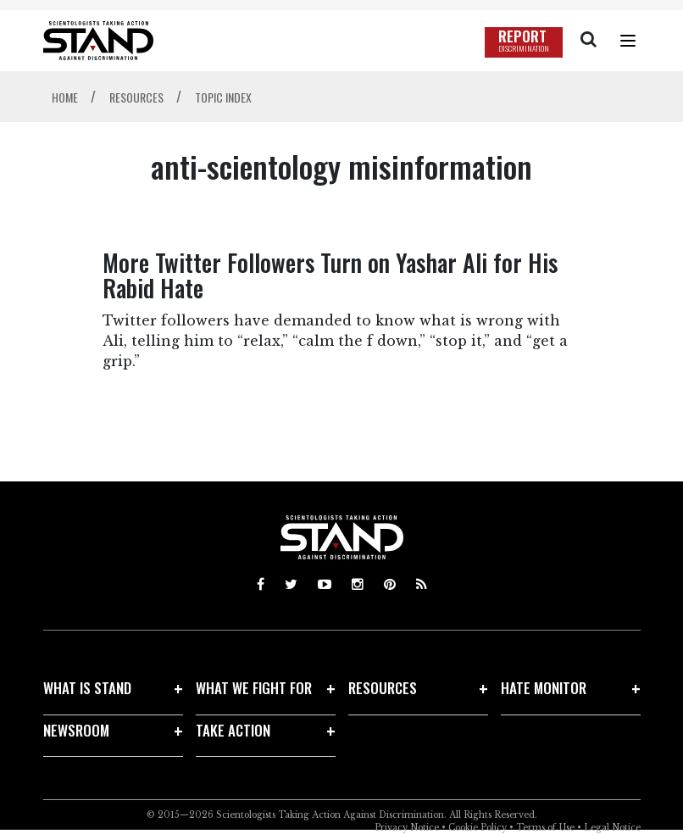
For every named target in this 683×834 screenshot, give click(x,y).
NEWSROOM (76, 730)
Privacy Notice (407, 827)
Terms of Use (545, 827)
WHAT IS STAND (87, 687)
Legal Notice (612, 827)
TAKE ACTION (233, 730)
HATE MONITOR (543, 687)
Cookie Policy (477, 827)
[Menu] (628, 40)
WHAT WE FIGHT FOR (254, 687)
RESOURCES (382, 687)
